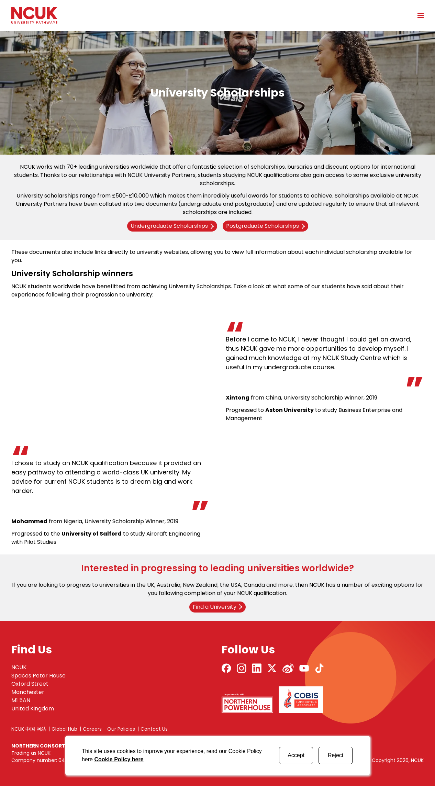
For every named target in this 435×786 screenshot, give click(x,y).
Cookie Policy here (118, 759)
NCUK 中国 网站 (28, 729)
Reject (335, 755)
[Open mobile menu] (418, 15)
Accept (296, 755)
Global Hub (64, 729)
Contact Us (154, 729)
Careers (92, 729)
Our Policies (121, 729)
